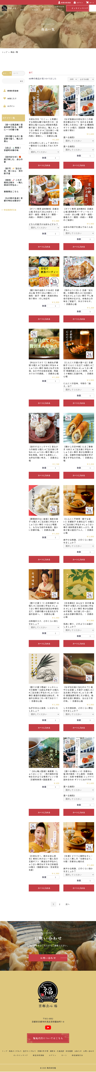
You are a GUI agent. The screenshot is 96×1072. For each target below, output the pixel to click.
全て (31, 72)
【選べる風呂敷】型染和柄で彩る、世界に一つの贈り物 (13, 127)
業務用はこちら (11, 191)
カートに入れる (44, 165)
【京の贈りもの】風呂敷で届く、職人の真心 (13, 139)
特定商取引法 (9, 209)
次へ (68, 904)
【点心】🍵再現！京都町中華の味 (12, 149)
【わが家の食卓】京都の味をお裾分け (13, 199)
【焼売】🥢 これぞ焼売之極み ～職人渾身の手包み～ (13, 182)
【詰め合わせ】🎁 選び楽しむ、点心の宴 (13, 159)
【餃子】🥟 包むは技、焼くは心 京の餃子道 (13, 171)
